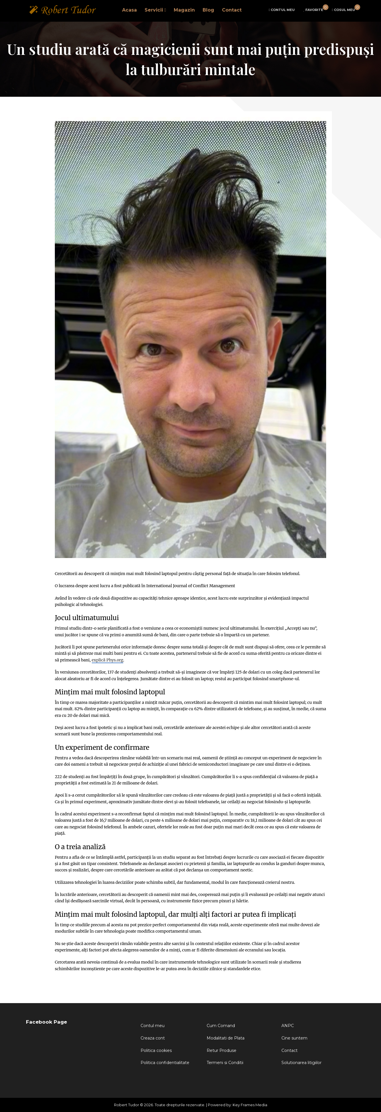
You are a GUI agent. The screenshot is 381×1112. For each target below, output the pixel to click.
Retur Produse (221, 1050)
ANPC (287, 1025)
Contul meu (153, 1025)
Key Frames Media (250, 1104)
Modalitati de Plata (225, 1038)
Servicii (154, 10)
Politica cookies (156, 1050)
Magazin (184, 10)
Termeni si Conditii (225, 1062)
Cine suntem (294, 1038)
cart (343, 10)
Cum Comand (221, 1025)
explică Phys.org (107, 660)
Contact (232, 10)
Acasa (129, 10)
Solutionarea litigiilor (301, 1062)
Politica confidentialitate (165, 1062)
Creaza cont (153, 1038)
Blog (208, 10)
